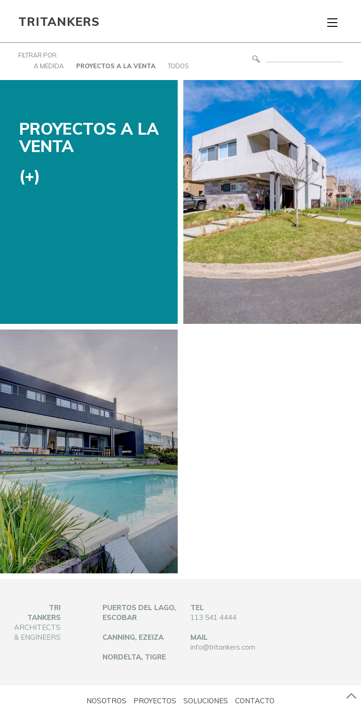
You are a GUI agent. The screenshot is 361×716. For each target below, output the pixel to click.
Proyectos (154, 700)
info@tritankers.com (222, 647)
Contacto (255, 700)
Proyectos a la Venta (116, 66)
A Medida (49, 66)
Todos (178, 66)
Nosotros (106, 700)
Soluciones (205, 700)
